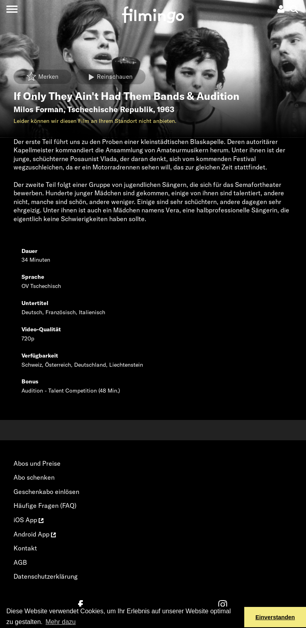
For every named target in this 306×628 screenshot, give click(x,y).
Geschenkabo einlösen (46, 492)
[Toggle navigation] (12, 9)
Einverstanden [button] (275, 617)
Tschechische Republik (110, 109)
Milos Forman (38, 109)
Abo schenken (34, 477)
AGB (20, 562)
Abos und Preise (37, 463)
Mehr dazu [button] (60, 621)
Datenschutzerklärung (46, 576)
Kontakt (25, 548)
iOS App (28, 520)
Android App (35, 534)
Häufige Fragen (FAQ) (45, 505)
